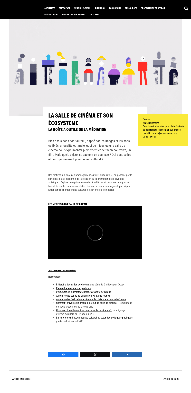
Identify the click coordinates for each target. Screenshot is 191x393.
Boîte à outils (51, 14)
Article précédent (19, 378)
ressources (131, 8)
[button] (82, 8)
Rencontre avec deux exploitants (73, 288)
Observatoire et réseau (153, 8)
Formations (115, 8)
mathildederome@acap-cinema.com (160, 133)
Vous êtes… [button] (95, 14)
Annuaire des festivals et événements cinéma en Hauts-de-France (91, 299)
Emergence (64, 8)
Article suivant (172, 378)
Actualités (49, 8)
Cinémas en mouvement (74, 14)
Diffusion (100, 8)
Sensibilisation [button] (82, 8)
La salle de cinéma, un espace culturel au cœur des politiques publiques (94, 317)
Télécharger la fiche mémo (62, 270)
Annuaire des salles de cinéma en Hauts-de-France (83, 295)
